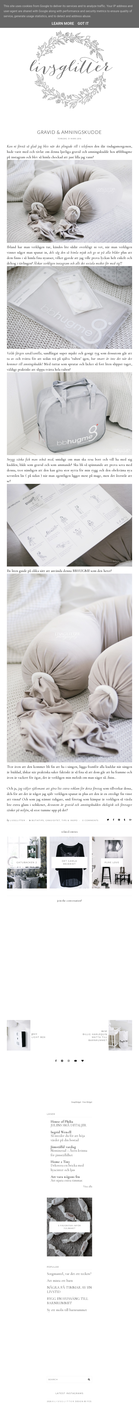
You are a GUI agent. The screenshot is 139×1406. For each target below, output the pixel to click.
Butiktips (38, 820)
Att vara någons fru (65, 1177)
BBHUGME (81, 571)
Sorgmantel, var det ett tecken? (69, 1274)
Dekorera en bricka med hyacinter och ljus (67, 1167)
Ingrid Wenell (61, 1132)
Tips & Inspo (70, 820)
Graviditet (53, 820)
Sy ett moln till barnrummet (67, 1310)
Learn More (63, 23)
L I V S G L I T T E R (64, 1401)
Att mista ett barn (60, 1280)
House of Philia (62, 1121)
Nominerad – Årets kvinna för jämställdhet (69, 1152)
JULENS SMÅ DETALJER (68, 1125)
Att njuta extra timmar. (67, 1180)
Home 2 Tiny (60, 1162)
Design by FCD (83, 1401)
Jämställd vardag (63, 1147)
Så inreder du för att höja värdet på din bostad (68, 1138)
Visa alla (87, 1186)
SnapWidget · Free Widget (81, 1102)
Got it (83, 23)
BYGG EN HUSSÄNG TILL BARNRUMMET (67, 1301)
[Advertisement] (73, 997)
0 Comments (90, 820)
